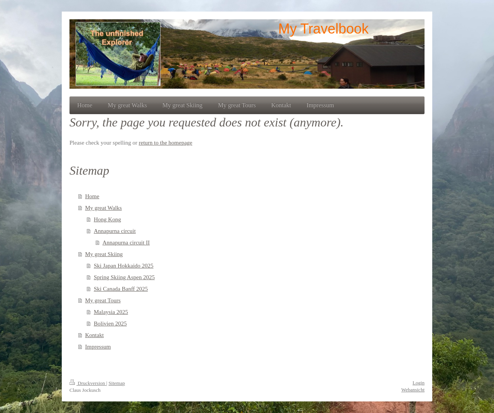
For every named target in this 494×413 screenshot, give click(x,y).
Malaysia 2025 (111, 312)
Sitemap (116, 383)
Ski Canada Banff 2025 (121, 289)
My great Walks (103, 208)
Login (419, 383)
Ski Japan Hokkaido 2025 (124, 266)
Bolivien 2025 (110, 323)
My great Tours (103, 300)
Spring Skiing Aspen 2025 (124, 277)
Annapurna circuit (115, 231)
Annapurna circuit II (126, 242)
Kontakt (94, 335)
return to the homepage (166, 143)
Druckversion (87, 383)
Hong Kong (107, 219)
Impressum (98, 347)
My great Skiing (104, 254)
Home (92, 196)
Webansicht (413, 390)
